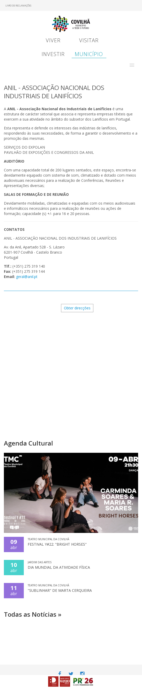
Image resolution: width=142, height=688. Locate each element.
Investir (53, 54)
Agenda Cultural (28, 443)
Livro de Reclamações (18, 5)
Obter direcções (77, 307)
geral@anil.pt (27, 276)
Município (89, 54)
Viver (53, 40)
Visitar (89, 40)
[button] (132, 65)
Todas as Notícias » (32, 614)
